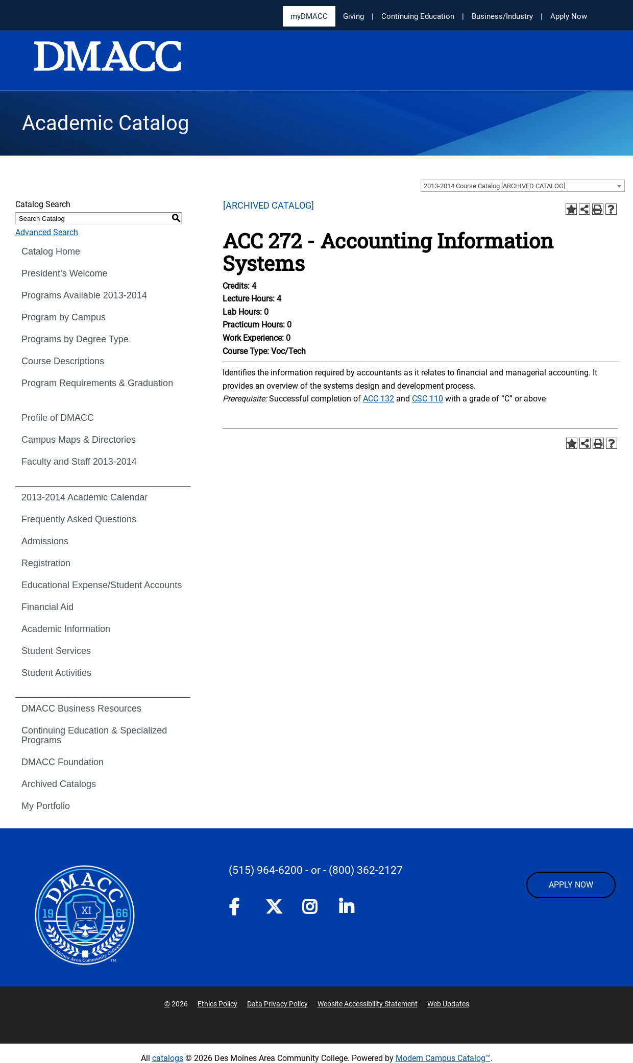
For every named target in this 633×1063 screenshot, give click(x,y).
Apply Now (568, 16)
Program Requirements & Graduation (97, 383)
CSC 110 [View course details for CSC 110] (427, 398)
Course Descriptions (62, 361)
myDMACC (309, 16)
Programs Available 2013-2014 (84, 295)
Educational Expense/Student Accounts (101, 585)
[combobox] (523, 186)
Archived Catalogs (58, 784)
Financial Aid (47, 607)
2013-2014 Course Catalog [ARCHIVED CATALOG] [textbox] (494, 186)
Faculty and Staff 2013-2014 (79, 462)
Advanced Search (46, 232)
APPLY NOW (571, 885)
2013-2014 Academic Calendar (84, 497)
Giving (353, 16)
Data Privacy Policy (277, 1004)
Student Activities (56, 673)
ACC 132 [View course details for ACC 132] (378, 398)
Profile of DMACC (57, 418)
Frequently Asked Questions (78, 519)
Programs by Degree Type (75, 339)
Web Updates (448, 1004)
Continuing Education (417, 16)
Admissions (44, 541)
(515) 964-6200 (266, 870)
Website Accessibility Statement (368, 1004)
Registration (45, 563)
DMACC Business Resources (81, 708)
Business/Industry (502, 16)
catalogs (167, 1058)
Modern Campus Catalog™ (443, 1058)
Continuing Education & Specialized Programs (94, 735)
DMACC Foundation (62, 762)
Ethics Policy (217, 1004)
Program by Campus (63, 317)
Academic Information (65, 629)
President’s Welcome (64, 273)
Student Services (56, 651)
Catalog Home (50, 251)
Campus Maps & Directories (78, 440)
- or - (315, 870)
